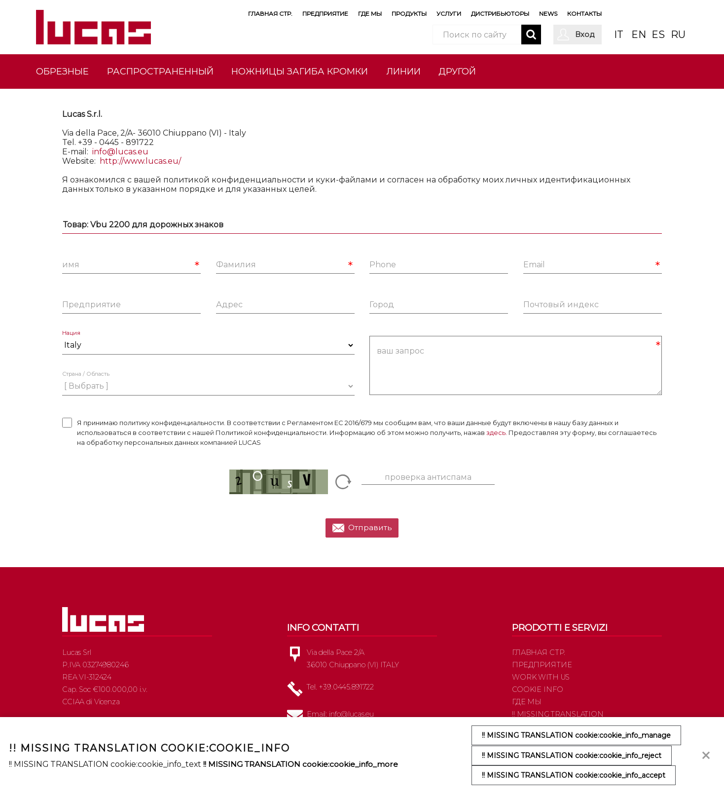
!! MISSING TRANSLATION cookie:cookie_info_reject (571, 755)
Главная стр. (270, 13)
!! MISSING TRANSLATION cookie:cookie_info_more (302, 764)
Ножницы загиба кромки (299, 71)
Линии (403, 71)
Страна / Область (85, 378)
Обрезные (62, 71)
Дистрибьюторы (500, 13)
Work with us (541, 680)
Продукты (409, 13)
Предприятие (325, 13)
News (548, 13)
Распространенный (160, 71)
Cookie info (537, 692)
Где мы (370, 13)
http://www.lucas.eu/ (140, 165)
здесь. (496, 436)
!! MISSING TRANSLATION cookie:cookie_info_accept (573, 775)
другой (457, 71)
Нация (71, 337)
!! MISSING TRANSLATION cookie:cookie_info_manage (576, 735)
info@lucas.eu (120, 155)
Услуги (448, 13)
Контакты (584, 13)
